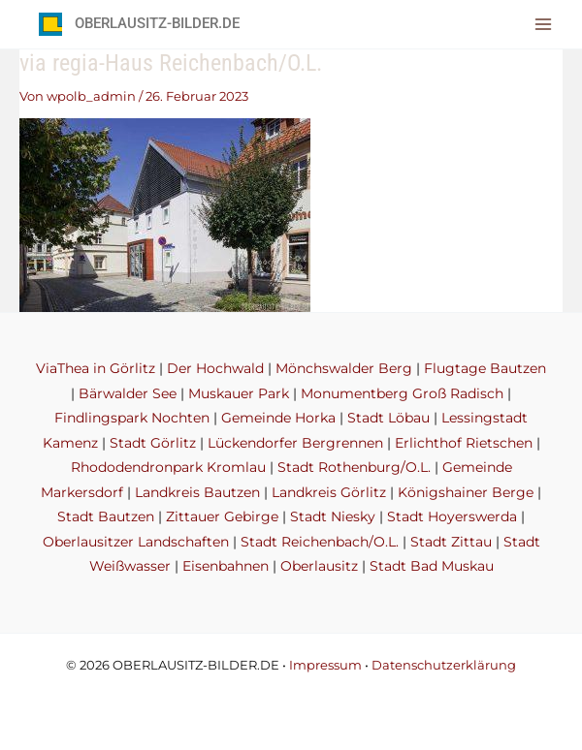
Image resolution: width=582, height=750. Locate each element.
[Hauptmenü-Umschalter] (544, 24)
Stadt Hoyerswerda (452, 516)
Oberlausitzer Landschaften (136, 541)
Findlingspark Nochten (132, 417)
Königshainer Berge (466, 492)
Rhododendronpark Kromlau (168, 467)
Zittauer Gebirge (222, 516)
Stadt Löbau (388, 417)
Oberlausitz (319, 566)
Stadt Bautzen (105, 516)
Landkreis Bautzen (197, 492)
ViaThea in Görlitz (95, 368)
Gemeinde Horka (278, 417)
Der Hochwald (215, 368)
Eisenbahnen (225, 566)
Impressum (325, 665)
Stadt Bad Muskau (432, 566)
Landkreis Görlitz (329, 492)
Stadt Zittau (451, 541)
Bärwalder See (128, 393)
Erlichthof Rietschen (464, 443)
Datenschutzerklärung (444, 665)
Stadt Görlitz (153, 443)
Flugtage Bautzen (485, 368)
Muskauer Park (238, 393)
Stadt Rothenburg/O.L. (354, 467)
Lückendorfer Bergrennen (295, 443)
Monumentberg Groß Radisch (402, 393)
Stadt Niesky (332, 516)
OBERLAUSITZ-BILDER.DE (157, 23)
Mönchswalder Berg (343, 368)
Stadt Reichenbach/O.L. (320, 541)
